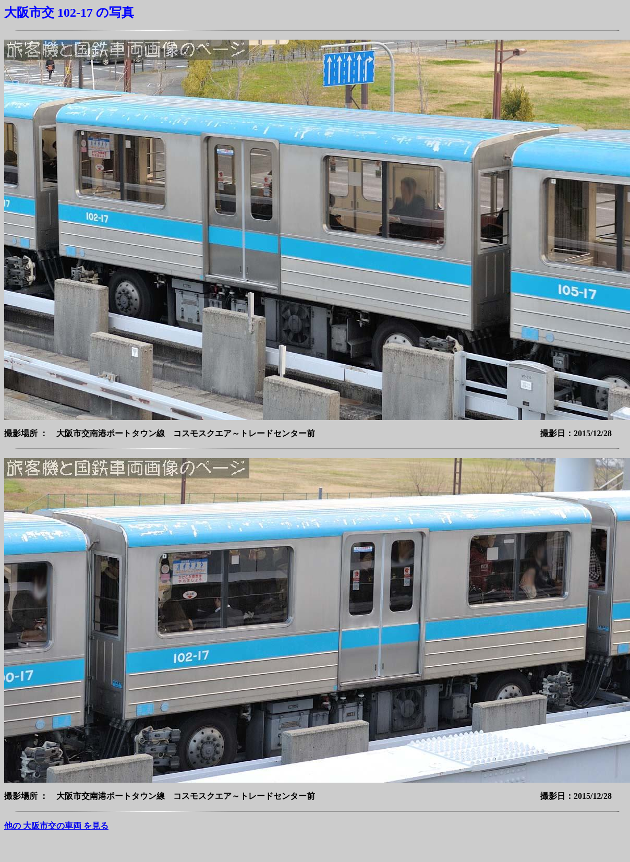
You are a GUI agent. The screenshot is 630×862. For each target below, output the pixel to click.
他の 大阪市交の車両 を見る (56, 825)
